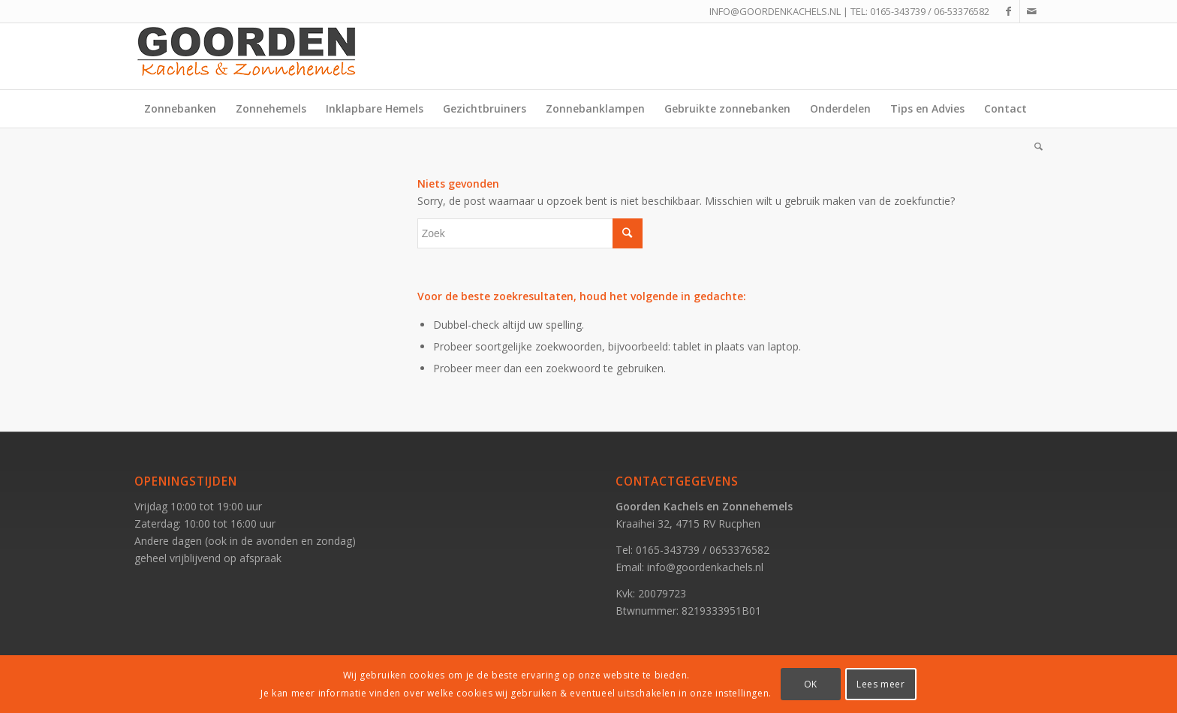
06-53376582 (961, 11)
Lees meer (880, 684)
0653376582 (739, 550)
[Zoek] (1034, 146)
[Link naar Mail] (1031, 11)
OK (810, 684)
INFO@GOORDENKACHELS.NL (775, 11)
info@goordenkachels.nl (705, 567)
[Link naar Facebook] (1008, 11)
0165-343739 (898, 11)
